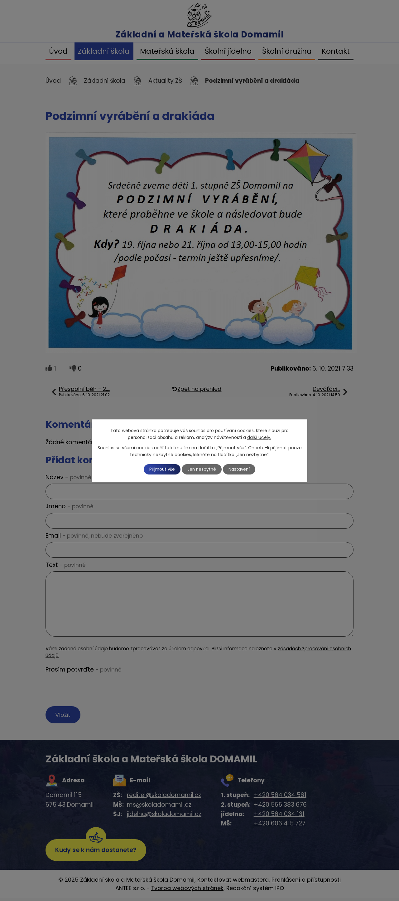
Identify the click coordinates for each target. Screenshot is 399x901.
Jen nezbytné (202, 469)
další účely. (259, 437)
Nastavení (242, 469)
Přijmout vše (159, 469)
